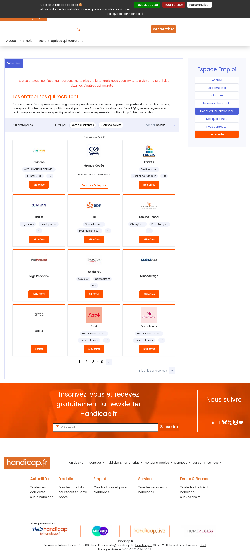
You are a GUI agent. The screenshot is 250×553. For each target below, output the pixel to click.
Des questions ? (217, 119)
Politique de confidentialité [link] (125, 14)
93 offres (94, 294)
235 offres (149, 239)
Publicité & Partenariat (123, 462)
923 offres (149, 294)
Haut (203, 545)
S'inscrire (217, 95)
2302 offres (94, 349)
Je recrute (217, 134)
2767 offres (39, 294)
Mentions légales (157, 462)
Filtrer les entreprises (157, 370)
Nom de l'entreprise (83, 125)
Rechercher (163, 29)
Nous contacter (217, 126)
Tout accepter (147, 5)
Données (180, 462)
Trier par (149, 125)
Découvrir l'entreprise (94, 185)
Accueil (217, 80)
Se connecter (217, 88)
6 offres (39, 349)
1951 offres (149, 349)
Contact (95, 462)
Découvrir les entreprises (217, 111)
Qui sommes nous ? (207, 462)
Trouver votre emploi (217, 103)
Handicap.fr (143, 545)
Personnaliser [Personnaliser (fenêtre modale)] (199, 5)
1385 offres (149, 184)
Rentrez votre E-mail (36, 427)
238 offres (94, 239)
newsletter (124, 404)
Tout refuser (173, 5)
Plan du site (75, 462)
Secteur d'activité (111, 125)
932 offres (39, 239)
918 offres (39, 184)
